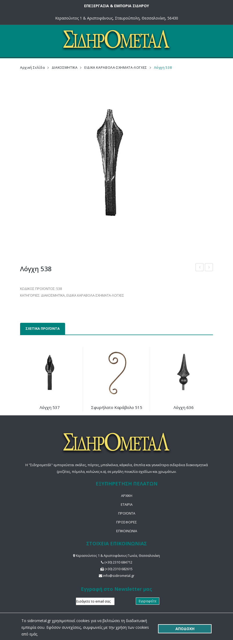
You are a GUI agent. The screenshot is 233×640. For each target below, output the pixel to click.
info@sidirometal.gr (118, 575)
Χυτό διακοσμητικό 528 (209, 268)
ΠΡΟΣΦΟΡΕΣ (126, 522)
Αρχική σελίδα (32, 67)
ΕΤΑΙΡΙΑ (127, 504)
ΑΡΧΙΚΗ (126, 495)
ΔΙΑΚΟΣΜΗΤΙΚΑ (65, 67)
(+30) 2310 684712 (118, 562)
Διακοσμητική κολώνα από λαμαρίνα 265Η (200, 268)
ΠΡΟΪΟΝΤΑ (126, 513)
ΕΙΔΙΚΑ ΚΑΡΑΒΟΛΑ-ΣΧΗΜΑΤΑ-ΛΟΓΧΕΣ (115, 67)
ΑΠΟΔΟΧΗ (184, 628)
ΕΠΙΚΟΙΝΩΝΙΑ (126, 531)
